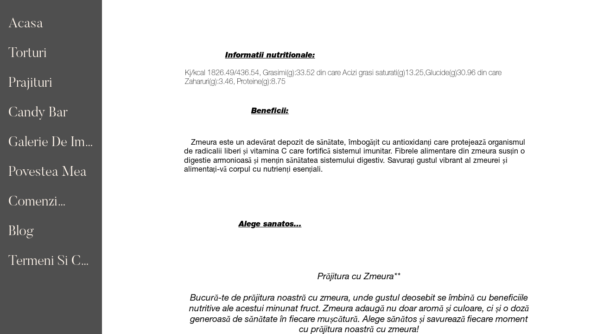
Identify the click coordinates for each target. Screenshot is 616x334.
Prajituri (30, 83)
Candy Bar (38, 113)
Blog (21, 232)
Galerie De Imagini (51, 143)
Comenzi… (37, 202)
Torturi (27, 54)
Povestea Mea (47, 173)
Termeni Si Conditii (51, 262)
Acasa (25, 24)
